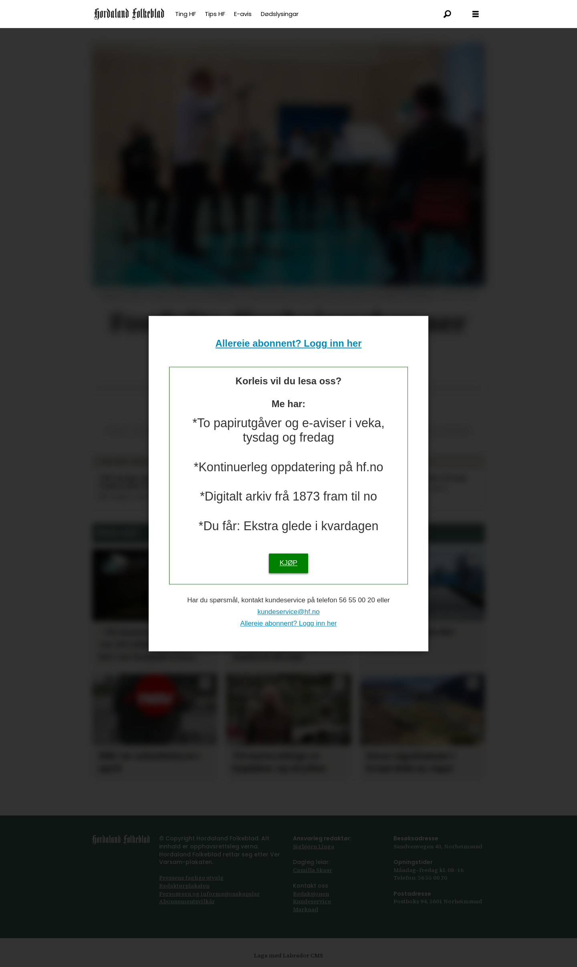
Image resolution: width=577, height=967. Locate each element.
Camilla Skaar (312, 870)
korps (117, 430)
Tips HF (215, 14)
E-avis (243, 14)
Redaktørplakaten (184, 886)
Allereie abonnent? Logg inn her (289, 343)
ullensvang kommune (436, 430)
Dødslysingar (280, 14)
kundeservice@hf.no (288, 612)
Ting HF (185, 14)
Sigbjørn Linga (313, 846)
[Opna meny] (475, 14)
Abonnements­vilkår (187, 901)
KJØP (288, 563)
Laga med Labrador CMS (288, 955)
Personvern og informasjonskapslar (209, 894)
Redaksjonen (311, 894)
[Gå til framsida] (129, 14)
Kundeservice (312, 901)
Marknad (305, 909)
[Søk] (448, 14)
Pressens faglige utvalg (191, 878)
